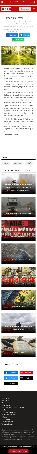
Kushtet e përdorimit (8, 412)
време (6, 163)
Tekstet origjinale (7, 424)
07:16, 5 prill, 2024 (11, 31)
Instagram (10, 383)
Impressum (5, 400)
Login (34, 2)
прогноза (17, 163)
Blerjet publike (6, 405)
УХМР (29, 163)
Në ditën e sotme (18, 283)
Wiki (25, 378)
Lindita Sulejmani (14, 29)
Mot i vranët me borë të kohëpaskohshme (18, 260)
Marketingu (5, 403)
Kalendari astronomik (18, 306)
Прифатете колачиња (18, 451)
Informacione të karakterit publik (12, 407)
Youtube (25, 372)
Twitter (9, 378)
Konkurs (4, 410)
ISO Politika (5, 419)
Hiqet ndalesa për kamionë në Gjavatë (18, 213)
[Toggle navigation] (33, 9)
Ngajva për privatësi (8, 414)
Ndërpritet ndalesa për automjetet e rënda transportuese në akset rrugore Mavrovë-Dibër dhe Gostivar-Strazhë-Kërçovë (18, 187)
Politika (4, 417)
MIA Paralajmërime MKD (18, 236)
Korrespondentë (7, 422)
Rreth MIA (5, 398)
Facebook (10, 372)
